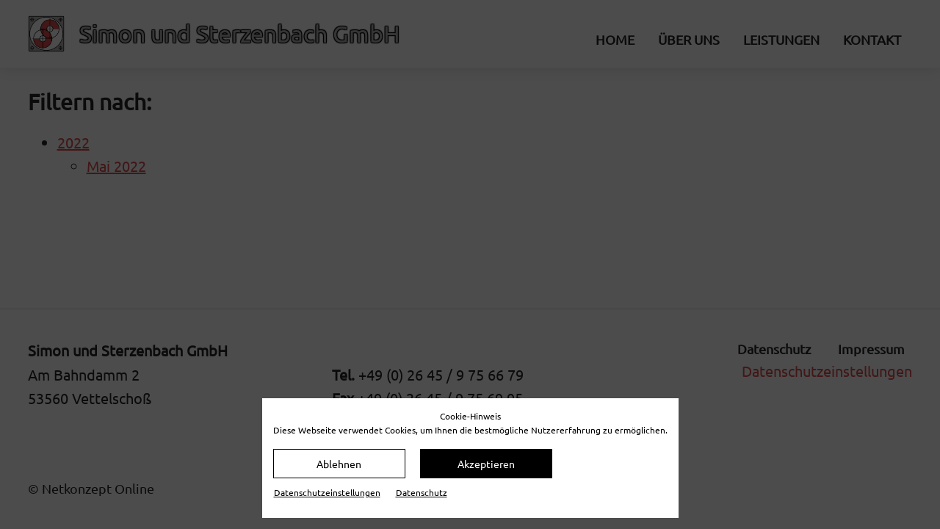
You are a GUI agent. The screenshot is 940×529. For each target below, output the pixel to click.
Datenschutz (421, 492)
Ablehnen (339, 463)
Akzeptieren (486, 463)
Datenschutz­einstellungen (327, 492)
